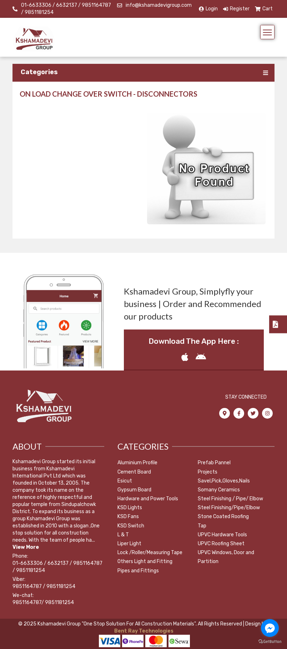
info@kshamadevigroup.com (159, 5)
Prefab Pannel (214, 463)
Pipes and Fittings (138, 571)
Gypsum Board (134, 490)
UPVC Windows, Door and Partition (226, 557)
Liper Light (129, 544)
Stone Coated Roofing (223, 516)
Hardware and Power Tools (147, 499)
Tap (202, 526)
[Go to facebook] (270, 628)
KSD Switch (130, 526)
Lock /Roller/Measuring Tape (149, 553)
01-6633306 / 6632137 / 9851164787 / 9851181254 (66, 8)
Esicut (124, 481)
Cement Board (134, 472)
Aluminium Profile (137, 463)
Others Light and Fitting (144, 561)
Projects (207, 472)
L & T (123, 535)
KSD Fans (128, 516)
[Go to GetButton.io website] (269, 641)
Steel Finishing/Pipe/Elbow (229, 508)
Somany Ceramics (219, 490)
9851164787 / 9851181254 (43, 586)
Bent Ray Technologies (143, 631)
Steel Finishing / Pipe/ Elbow (230, 499)
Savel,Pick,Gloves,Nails (224, 481)
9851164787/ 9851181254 (43, 602)
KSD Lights (129, 508)
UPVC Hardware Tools (222, 535)
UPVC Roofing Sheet (221, 544)
